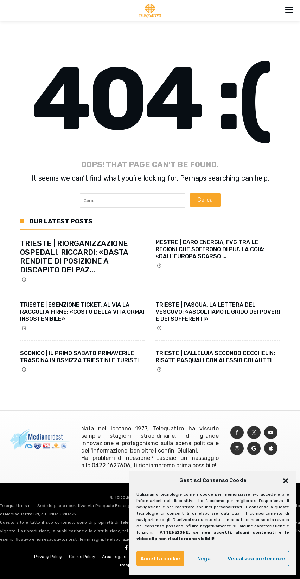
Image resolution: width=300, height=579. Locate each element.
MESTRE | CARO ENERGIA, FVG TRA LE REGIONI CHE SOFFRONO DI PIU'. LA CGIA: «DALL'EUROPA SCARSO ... (209, 249)
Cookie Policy (82, 556)
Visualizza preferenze (256, 558)
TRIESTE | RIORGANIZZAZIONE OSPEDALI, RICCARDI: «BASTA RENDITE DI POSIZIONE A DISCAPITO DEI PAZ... (74, 256)
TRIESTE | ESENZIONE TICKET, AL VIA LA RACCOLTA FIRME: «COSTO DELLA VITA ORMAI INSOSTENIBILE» (82, 311)
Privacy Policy (48, 556)
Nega (204, 558)
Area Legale (114, 556)
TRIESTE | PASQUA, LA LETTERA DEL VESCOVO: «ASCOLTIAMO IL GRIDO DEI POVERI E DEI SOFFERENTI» (217, 311)
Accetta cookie (160, 558)
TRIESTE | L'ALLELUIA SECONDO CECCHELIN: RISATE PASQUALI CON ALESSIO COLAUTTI (215, 357)
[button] (285, 480)
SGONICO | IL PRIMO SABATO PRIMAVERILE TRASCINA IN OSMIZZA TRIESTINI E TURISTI (79, 357)
